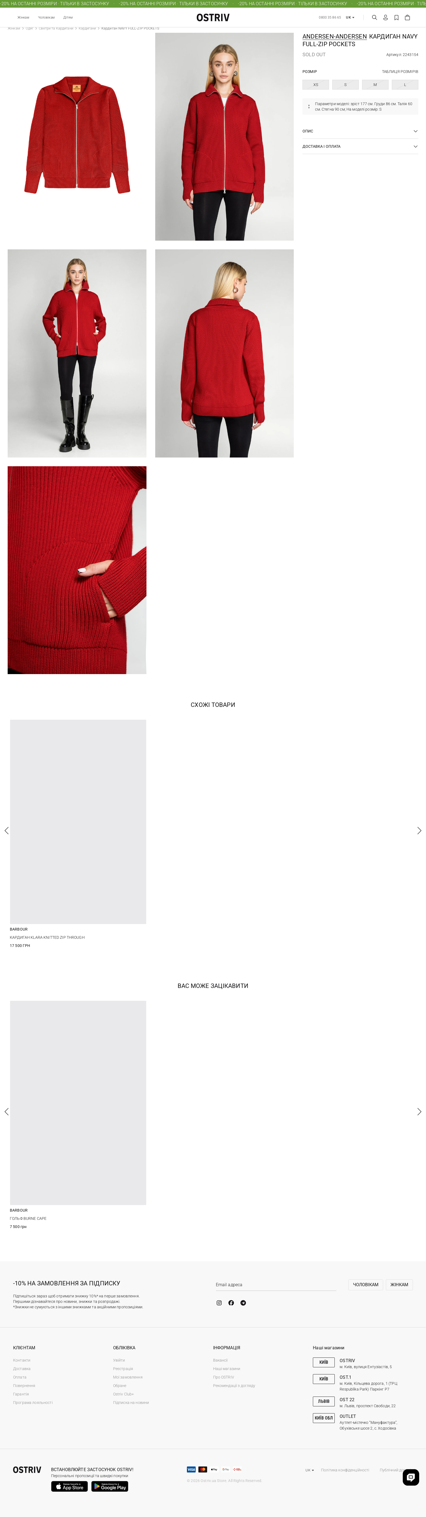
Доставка (22, 1369)
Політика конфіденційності (345, 1470)
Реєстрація (123, 1369)
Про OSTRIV (223, 1377)
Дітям (68, 17)
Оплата (20, 1377)
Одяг (30, 28)
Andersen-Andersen (334, 36)
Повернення (24, 1385)
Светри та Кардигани (56, 28)
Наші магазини (226, 1369)
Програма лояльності (33, 1402)
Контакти (21, 1360)
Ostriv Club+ (123, 1394)
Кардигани (87, 28)
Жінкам (23, 17)
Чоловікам (46, 17)
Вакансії (220, 1360)
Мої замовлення (128, 1377)
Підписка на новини (131, 1402)
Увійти (119, 1360)
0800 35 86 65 (330, 17)
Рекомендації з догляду (234, 1385)
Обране (120, 1385)
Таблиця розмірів (400, 71)
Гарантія (21, 1394)
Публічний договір (396, 1470)
